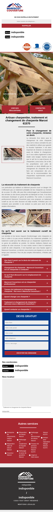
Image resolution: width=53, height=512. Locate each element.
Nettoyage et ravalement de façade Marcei (23, 444)
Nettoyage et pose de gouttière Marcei (22, 454)
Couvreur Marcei (10, 454)
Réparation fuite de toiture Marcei (11, 447)
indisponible (17, 32)
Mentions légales (26, 504)
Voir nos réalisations (15, 109)
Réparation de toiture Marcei (23, 434)
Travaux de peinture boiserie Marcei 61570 (35, 448)
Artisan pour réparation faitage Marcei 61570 (46, 443)
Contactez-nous (41, 109)
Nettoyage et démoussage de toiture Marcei (35, 436)
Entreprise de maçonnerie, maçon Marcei (11, 436)
